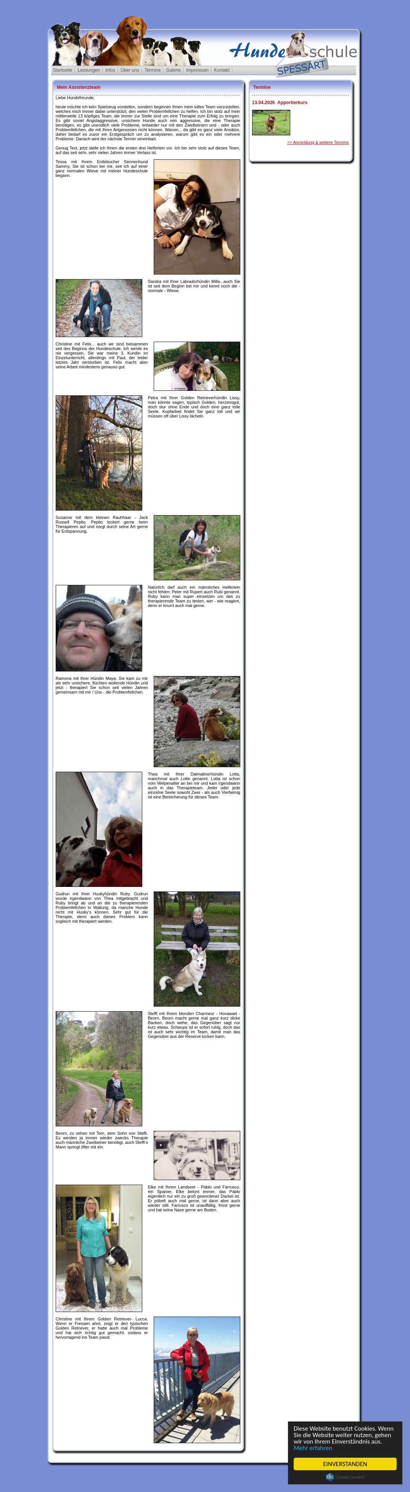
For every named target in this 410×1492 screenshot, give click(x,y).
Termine (153, 70)
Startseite (62, 70)
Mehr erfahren (313, 1448)
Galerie (173, 70)
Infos (110, 70)
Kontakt (222, 70)
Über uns (130, 70)
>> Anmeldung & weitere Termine (318, 142)
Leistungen (88, 70)
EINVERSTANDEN (345, 1464)
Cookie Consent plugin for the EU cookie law (345, 1477)
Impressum (197, 70)
